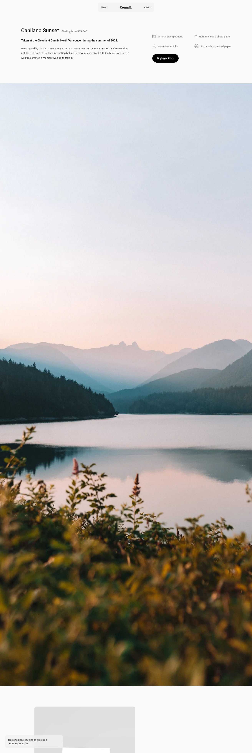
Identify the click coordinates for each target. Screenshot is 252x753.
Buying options (165, 58)
